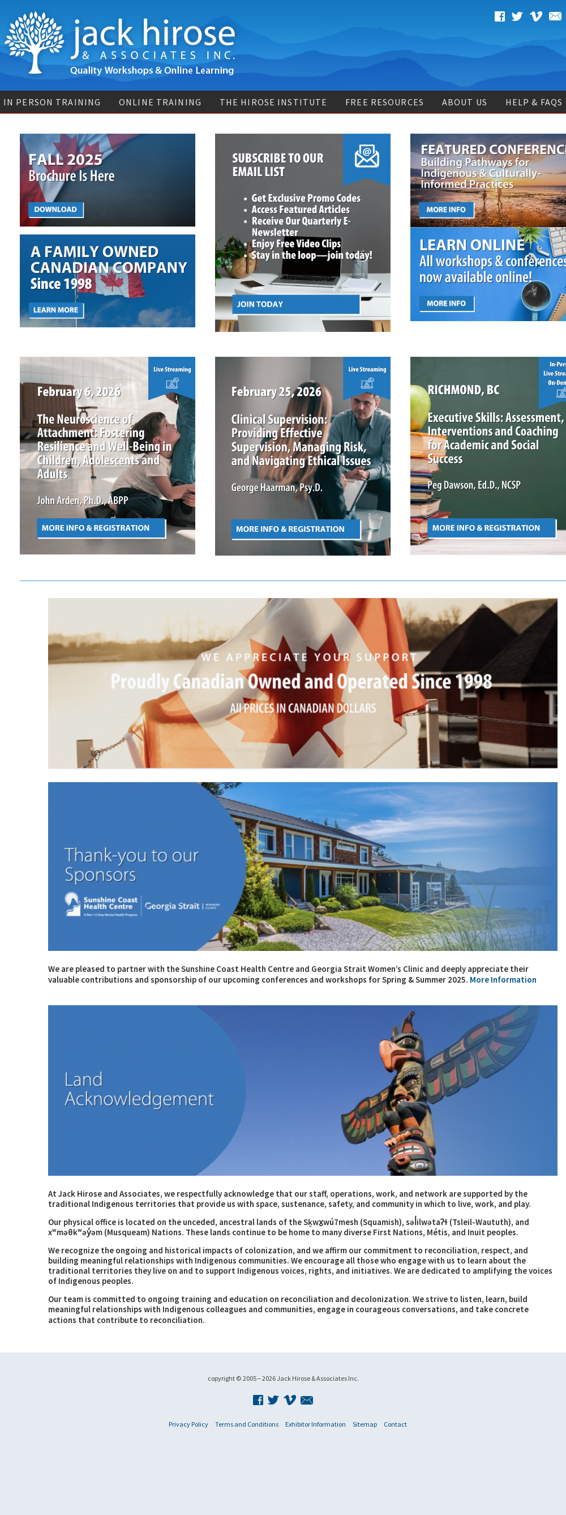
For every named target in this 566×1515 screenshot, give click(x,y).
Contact (395, 1424)
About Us (464, 102)
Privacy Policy (188, 1424)
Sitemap (365, 1424)
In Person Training (52, 102)
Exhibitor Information (315, 1424)
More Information (503, 979)
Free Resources (384, 102)
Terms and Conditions (246, 1424)
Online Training (160, 102)
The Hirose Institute (273, 102)
